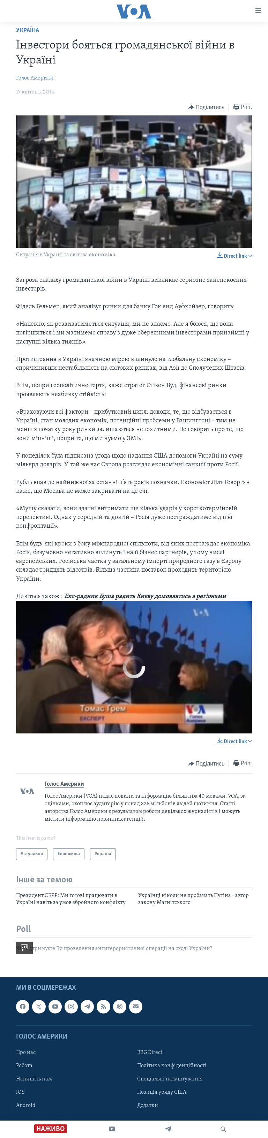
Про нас (26, 1052)
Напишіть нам (34, 1079)
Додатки (147, 1105)
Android (26, 1105)
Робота (24, 1066)
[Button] (206, 107)
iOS (20, 1092)
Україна (27, 30)
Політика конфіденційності (172, 1066)
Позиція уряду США (161, 1092)
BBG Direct (149, 1052)
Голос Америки (35, 78)
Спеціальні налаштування (170, 1079)
